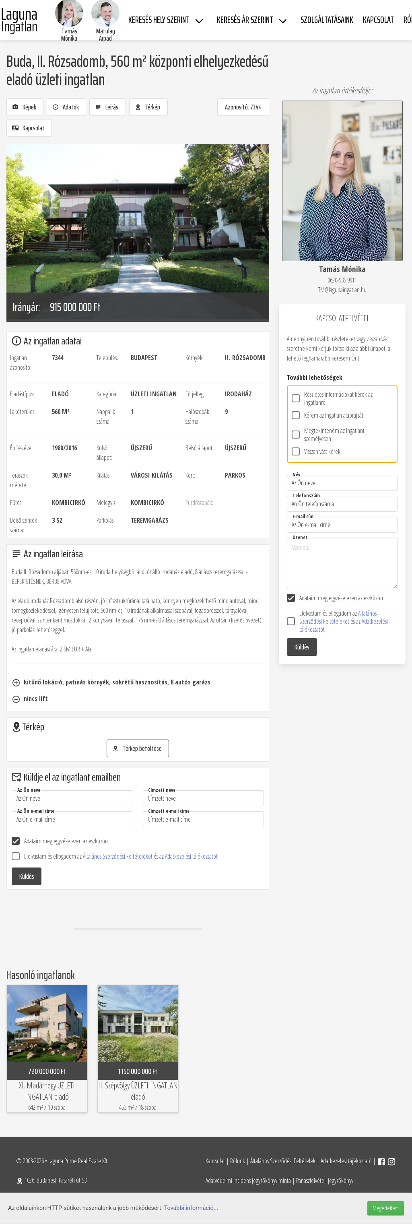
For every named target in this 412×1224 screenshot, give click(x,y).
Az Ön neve (28, 790)
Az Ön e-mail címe (35, 811)
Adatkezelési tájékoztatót (191, 856)
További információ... (191, 1208)
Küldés (26, 876)
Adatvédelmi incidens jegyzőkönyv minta (248, 1180)
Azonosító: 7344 (243, 107)
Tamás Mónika (69, 34)
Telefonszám (306, 495)
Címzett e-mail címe (169, 811)
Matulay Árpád (105, 34)
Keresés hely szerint (159, 20)
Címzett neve (161, 790)
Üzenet (300, 537)
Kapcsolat (215, 1160)
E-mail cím (303, 516)
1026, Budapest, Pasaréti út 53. (52, 1180)
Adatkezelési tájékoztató (346, 1160)
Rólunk (237, 1160)
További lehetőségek (314, 377)
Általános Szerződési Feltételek (282, 1160)
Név (296, 474)
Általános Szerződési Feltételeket (118, 856)
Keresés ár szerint (245, 20)
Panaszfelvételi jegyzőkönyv (324, 1180)
